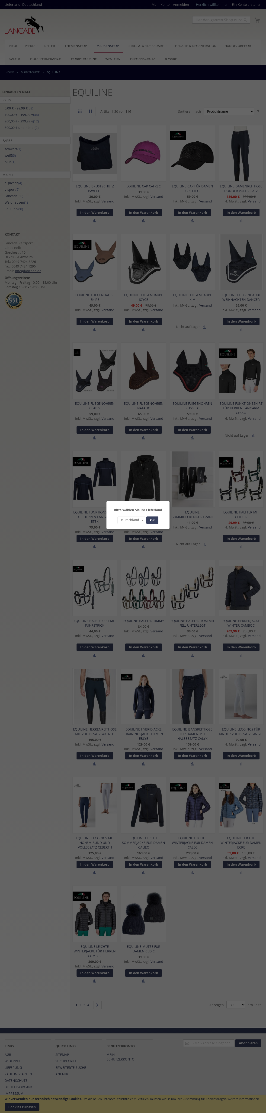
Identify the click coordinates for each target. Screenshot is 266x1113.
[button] (131, 520)
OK (152, 520)
